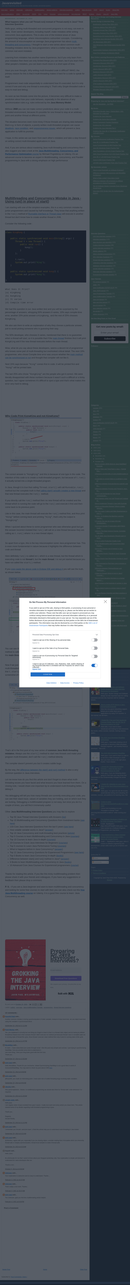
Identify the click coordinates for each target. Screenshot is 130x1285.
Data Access (65, 683)
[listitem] (65, 634)
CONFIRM (47, 674)
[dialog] (65, 642)
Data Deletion (51, 683)
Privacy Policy (78, 683)
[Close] (106, 602)
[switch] (94, 640)
